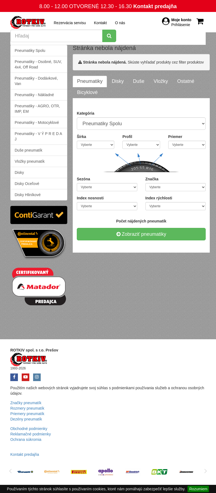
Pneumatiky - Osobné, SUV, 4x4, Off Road (38, 64)
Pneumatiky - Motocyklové (37, 122)
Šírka (81, 136)
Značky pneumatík (25, 403)
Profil (127, 136)
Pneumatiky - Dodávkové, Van (36, 81)
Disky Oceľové (27, 183)
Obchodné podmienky (28, 428)
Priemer (175, 136)
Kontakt (100, 23)
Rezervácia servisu (70, 23)
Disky (19, 172)
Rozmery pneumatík (27, 408)
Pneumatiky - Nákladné (34, 95)
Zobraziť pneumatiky (141, 234)
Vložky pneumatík (30, 161)
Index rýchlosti (158, 198)
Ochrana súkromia (25, 439)
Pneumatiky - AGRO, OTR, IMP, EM (37, 109)
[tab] (90, 81)
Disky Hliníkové (28, 195)
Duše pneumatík (28, 150)
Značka (151, 179)
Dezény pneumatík (26, 419)
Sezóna (83, 179)
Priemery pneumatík (27, 414)
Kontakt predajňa (155, 6)
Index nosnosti (90, 198)
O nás (120, 23)
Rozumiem (198, 489)
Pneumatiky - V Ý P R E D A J (38, 136)
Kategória (85, 113)
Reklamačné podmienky (30, 434)
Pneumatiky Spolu (30, 50)
